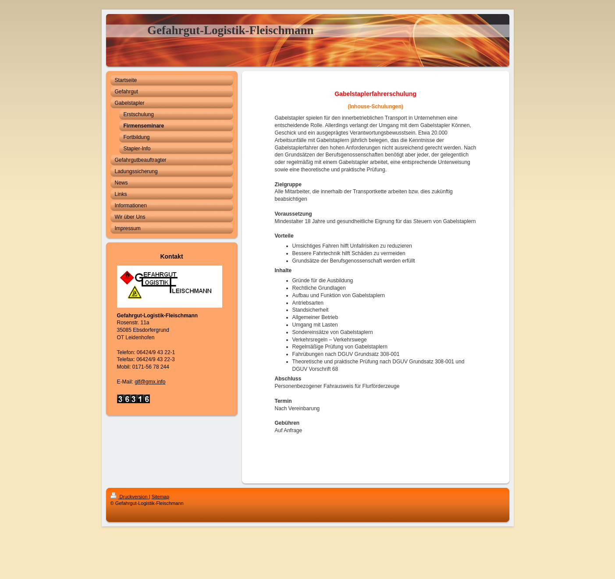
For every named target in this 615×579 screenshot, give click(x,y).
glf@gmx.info (150, 382)
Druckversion (129, 496)
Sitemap (160, 496)
